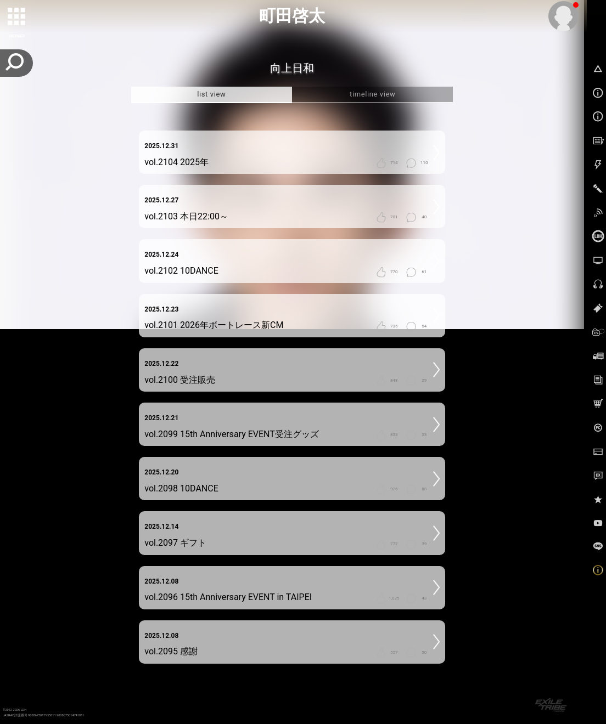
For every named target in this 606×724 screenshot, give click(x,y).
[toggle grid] (17, 17)
